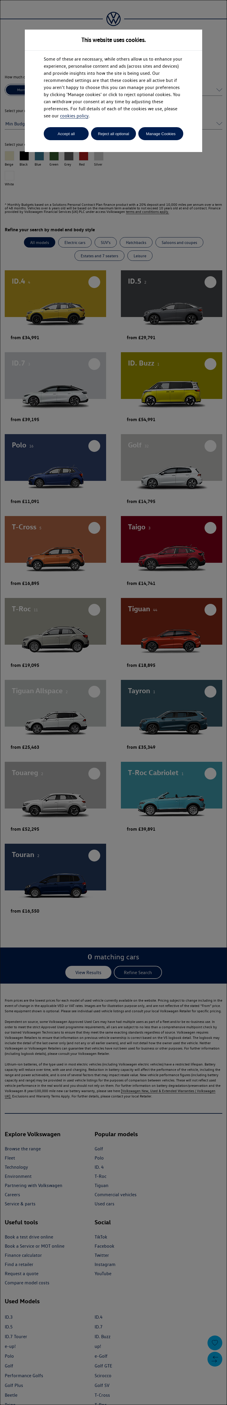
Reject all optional (113, 134)
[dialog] (113, 702)
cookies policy (74, 116)
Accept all (66, 134)
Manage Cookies (161, 134)
